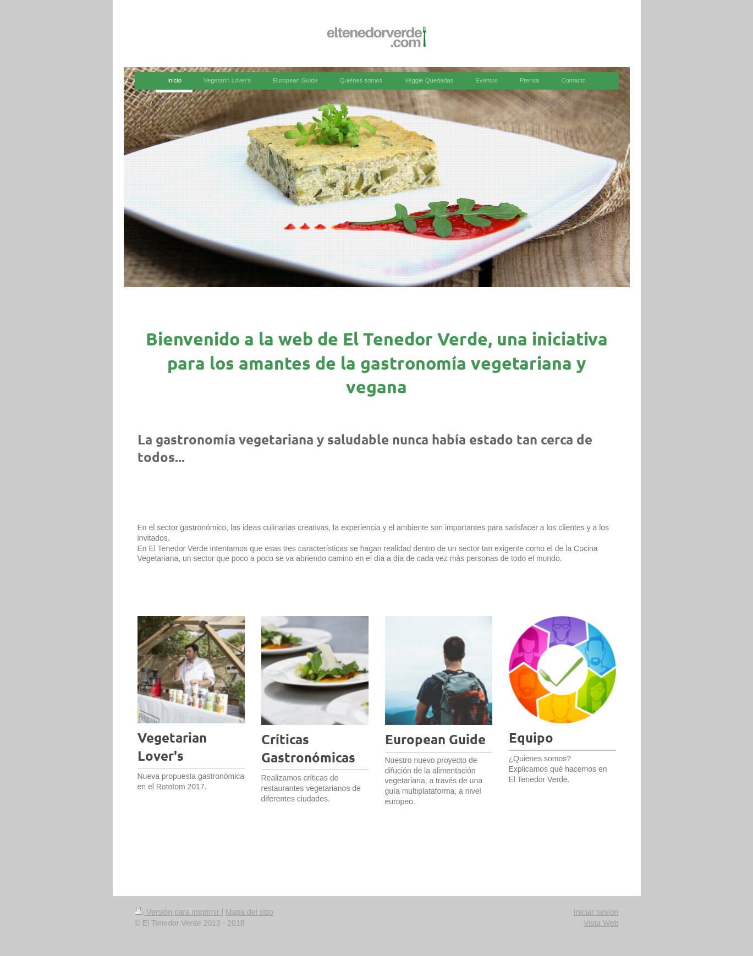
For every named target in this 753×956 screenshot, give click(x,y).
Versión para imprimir (178, 912)
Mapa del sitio (249, 912)
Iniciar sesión (596, 912)
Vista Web (601, 923)
